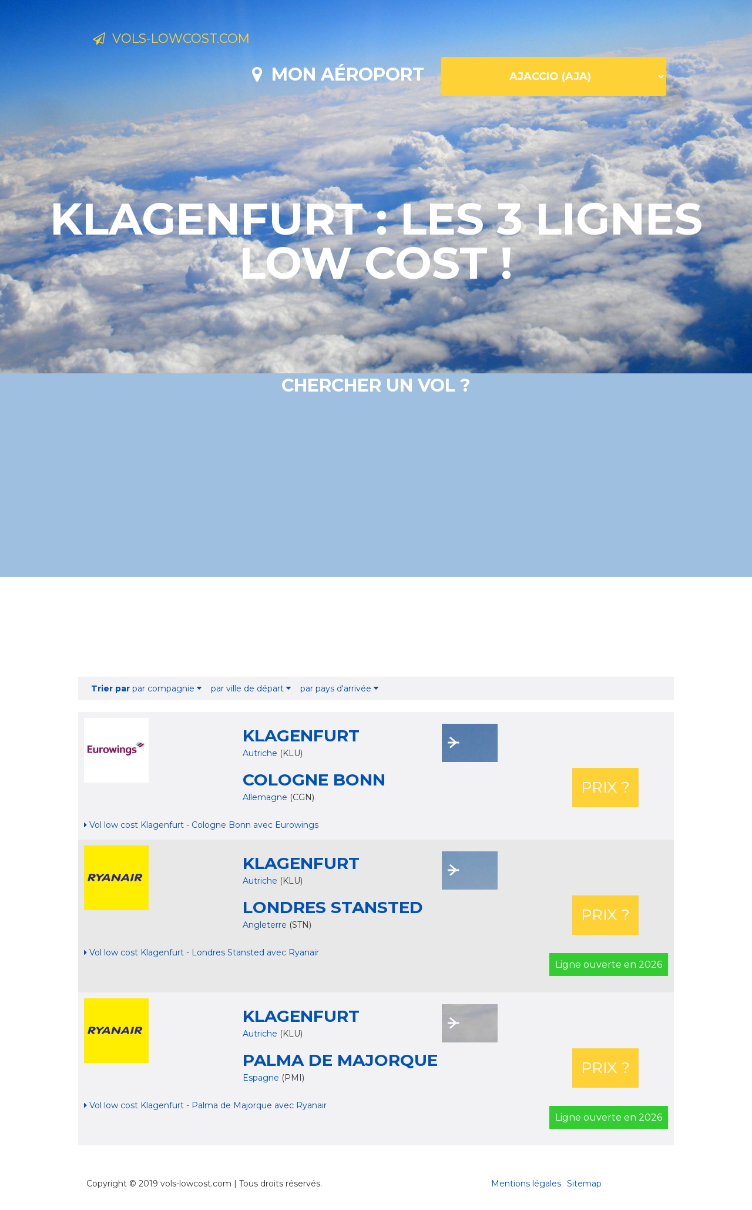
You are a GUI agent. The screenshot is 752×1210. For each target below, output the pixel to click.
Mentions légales (526, 1183)
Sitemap (584, 1183)
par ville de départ (251, 688)
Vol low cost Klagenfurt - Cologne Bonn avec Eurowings (201, 825)
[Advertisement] (376, 626)
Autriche (260, 753)
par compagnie (146, 688)
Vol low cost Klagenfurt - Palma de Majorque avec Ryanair (205, 1105)
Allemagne (266, 797)
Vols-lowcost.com (188, 40)
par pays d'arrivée (339, 688)
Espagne (262, 1077)
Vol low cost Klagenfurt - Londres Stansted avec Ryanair (201, 952)
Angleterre (266, 925)
